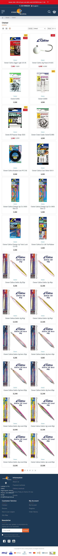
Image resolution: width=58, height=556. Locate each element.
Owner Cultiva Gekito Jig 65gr (15, 318)
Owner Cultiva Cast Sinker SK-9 (42, 170)
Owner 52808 (42, 99)
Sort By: (31, 28)
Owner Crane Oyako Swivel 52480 (42, 135)
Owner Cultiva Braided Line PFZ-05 (15, 170)
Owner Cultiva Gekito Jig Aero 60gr (15, 390)
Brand (7, 17)
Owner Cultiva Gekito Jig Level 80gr (43, 462)
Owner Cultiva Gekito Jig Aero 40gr (42, 354)
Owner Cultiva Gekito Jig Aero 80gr (42, 390)
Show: (49, 28)
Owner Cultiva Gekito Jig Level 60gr (15, 462)
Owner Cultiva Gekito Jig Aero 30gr (15, 354)
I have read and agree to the (11, 535)
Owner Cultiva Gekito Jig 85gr (43, 318)
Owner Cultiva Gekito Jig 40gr (43, 282)
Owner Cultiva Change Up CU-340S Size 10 (15, 207)
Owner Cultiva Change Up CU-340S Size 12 (43, 207)
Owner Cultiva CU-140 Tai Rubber (42, 244)
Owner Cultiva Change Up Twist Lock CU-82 (15, 245)
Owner (15, 60)
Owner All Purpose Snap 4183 (15, 135)
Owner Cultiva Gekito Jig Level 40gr (43, 426)
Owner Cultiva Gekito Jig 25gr (15, 282)
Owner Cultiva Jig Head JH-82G (42, 63)
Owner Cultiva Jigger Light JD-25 (15, 63)
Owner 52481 (15, 99)
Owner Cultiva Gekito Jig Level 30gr (15, 426)
